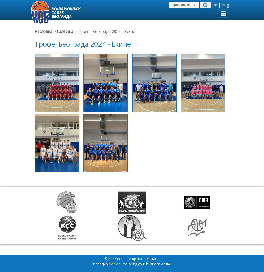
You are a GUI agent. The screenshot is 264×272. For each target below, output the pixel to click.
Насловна (43, 31)
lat (215, 5)
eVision (114, 264)
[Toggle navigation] (223, 13)
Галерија (65, 31)
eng (225, 5)
